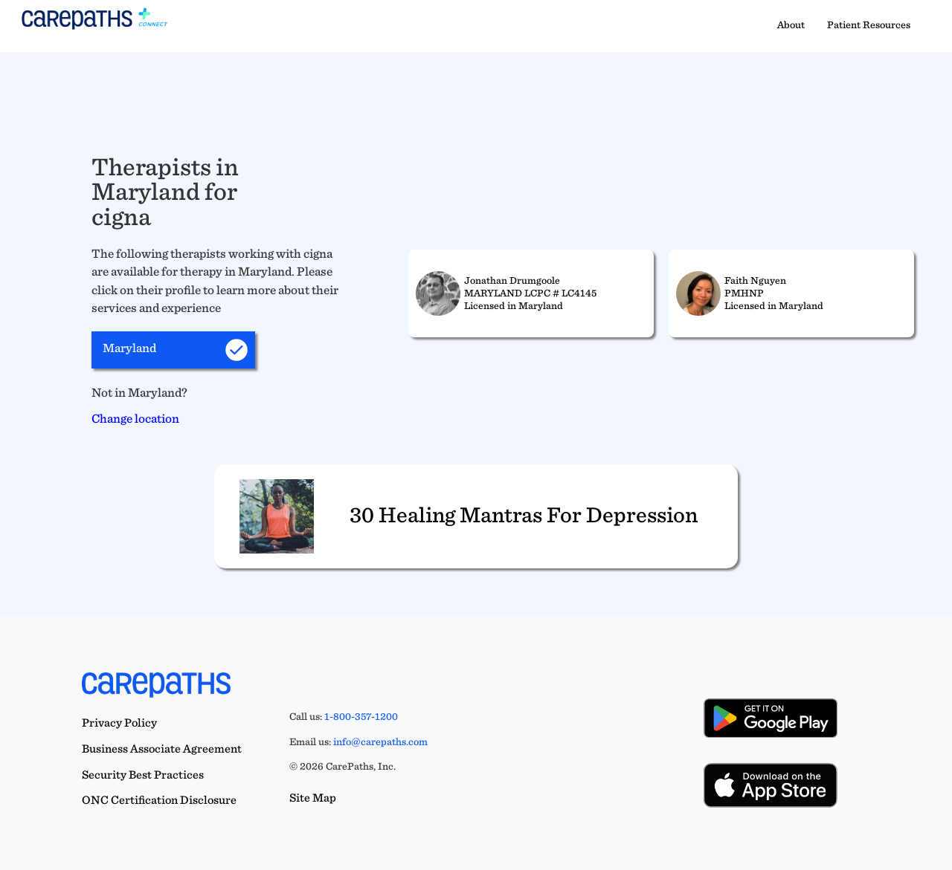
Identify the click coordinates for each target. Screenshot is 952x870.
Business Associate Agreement (162, 748)
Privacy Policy (119, 722)
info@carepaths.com (380, 741)
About (791, 24)
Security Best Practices (143, 774)
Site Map (312, 798)
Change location (135, 418)
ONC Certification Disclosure (159, 800)
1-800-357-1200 (361, 716)
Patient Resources (868, 24)
